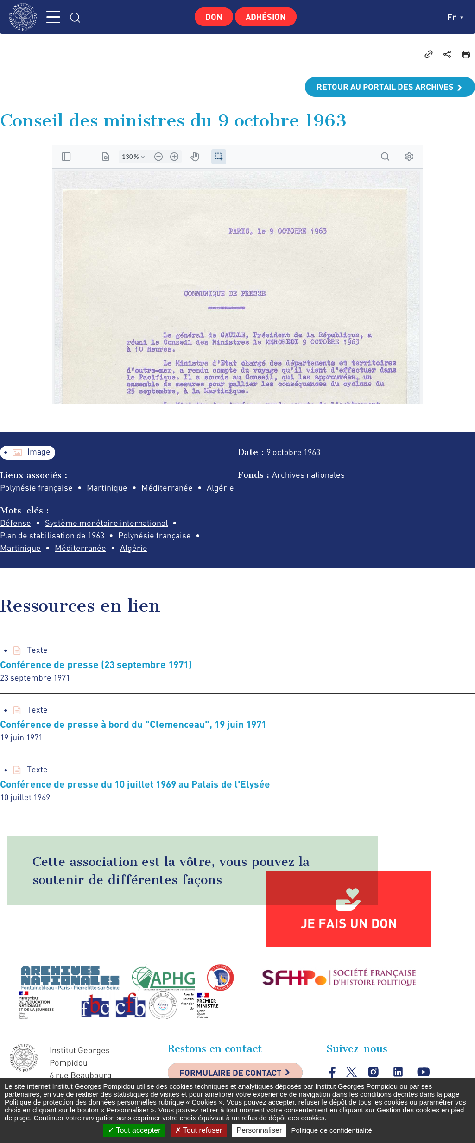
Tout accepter (134, 1130)
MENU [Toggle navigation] (53, 17)
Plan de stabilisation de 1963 (52, 535)
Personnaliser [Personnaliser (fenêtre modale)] (259, 1130)
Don (213, 17)
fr (455, 17)
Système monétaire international (106, 523)
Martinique (20, 548)
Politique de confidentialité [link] (331, 1130)
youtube (423, 1072)
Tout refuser (198, 1130)
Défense (15, 523)
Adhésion (266, 17)
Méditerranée (80, 548)
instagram (373, 1072)
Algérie (133, 548)
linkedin (398, 1072)
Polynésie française (154, 535)
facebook (332, 1072)
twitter (351, 1072)
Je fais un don (349, 923)
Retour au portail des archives (385, 87)
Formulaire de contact (230, 1072)
